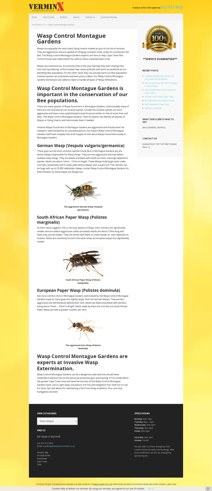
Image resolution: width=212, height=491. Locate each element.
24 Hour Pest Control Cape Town (159, 96)
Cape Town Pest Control (46, 7)
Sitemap (162, 484)
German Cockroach (153, 108)
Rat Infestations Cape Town (157, 104)
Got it (150, 488)
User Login (171, 484)
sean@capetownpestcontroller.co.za (58, 446)
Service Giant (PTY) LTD (102, 484)
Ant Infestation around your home (160, 100)
